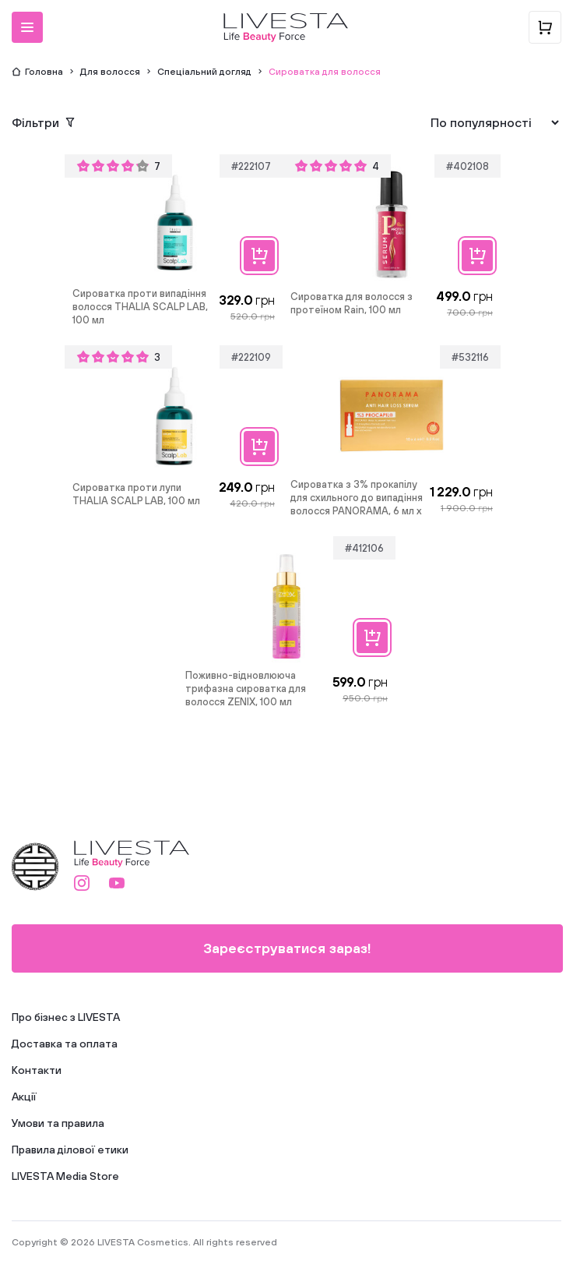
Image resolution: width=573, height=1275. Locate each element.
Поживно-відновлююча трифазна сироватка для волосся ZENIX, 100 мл (245, 688)
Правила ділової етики (70, 1149)
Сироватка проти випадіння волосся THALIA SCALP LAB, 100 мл (140, 307)
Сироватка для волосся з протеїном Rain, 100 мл (351, 303)
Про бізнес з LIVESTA (66, 1017)
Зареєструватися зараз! (287, 948)
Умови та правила (58, 1123)
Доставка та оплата (65, 1043)
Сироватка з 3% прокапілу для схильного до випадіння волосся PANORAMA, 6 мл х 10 (356, 499)
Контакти (37, 1070)
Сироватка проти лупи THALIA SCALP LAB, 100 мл (136, 494)
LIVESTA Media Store (65, 1176)
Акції (24, 1096)
